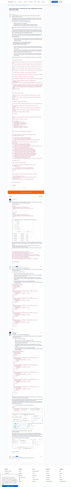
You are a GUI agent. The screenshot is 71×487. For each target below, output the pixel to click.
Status (60, 473)
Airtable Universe (49, 477)
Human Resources (22, 473)
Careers (60, 469)
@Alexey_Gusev (26, 263)
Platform (6, 465)
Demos (33, 473)
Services (47, 469)
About (60, 467)
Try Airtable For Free (62, 477)
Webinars (34, 477)
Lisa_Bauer (13, 14)
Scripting (13, 181)
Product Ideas (31, 1)
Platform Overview (8, 467)
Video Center (34, 471)
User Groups (25, 1)
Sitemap (26, 485)
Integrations (7, 469)
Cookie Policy (14, 484)
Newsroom (61, 475)
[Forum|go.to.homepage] (12, 2)
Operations (20, 471)
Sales (20, 475)
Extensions (7, 471)
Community (48, 473)
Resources (48, 465)
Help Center (43, 1)
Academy (38, 1)
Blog (60, 471)
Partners (47, 467)
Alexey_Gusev (14, 195)
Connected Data (7, 477)
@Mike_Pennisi (33, 34)
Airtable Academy (35, 467)
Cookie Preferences (49, 485)
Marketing (20, 469)
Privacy (31, 485)
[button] (55, 2)
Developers (48, 471)
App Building (7, 473)
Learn (33, 465)
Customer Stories (35, 475)
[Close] (18, 480)
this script (28, 34)
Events (35, 1)
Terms (34, 485)
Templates (48, 475)
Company (61, 465)
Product (20, 467)
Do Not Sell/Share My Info (41, 485)
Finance (20, 477)
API (23, 485)
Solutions (20, 465)
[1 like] (15, 257)
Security (20, 485)
